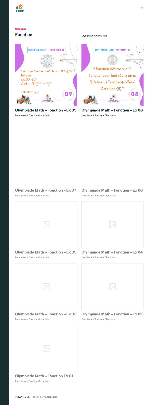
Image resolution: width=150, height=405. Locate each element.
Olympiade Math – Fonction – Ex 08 (112, 111)
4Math (26, 397)
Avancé (24, 115)
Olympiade (43, 115)
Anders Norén (50, 397)
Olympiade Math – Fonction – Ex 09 (45, 110)
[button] (4, 202)
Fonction (33, 115)
